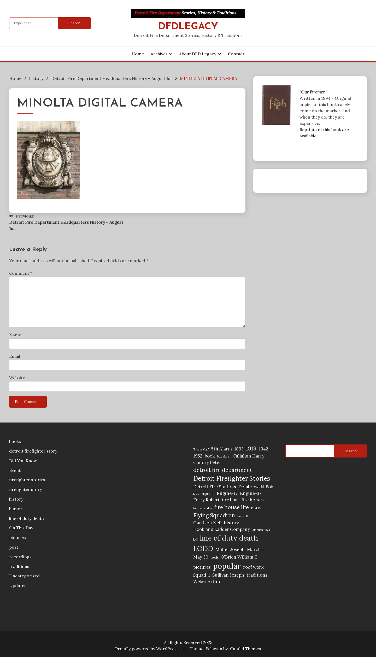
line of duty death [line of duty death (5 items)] (229, 537)
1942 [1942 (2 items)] (263, 449)
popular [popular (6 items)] (227, 566)
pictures (17, 537)
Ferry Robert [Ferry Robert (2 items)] (206, 500)
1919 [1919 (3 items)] (251, 448)
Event (15, 470)
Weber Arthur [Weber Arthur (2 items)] (207, 581)
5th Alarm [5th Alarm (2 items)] (221, 449)
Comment (20, 273)
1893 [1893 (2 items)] (239, 449)
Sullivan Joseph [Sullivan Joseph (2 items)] (228, 575)
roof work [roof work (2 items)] (253, 567)
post (13, 547)
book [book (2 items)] (210, 456)
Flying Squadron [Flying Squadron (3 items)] (214, 515)
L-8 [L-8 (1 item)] (195, 539)
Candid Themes (245, 648)
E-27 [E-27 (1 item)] (196, 494)
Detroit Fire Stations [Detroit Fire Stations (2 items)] (214, 487)
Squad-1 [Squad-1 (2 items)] (201, 575)
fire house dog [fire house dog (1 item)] (202, 508)
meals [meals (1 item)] (214, 557)
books (15, 441)
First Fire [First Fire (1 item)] (257, 508)
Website (17, 377)
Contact (236, 53)
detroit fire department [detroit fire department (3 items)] (222, 469)
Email (14, 356)
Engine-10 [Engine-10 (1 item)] (208, 494)
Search (351, 451)
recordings (20, 556)
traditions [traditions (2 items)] (256, 575)
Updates (17, 585)
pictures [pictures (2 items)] (202, 567)
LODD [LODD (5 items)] (203, 548)
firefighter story (25, 489)
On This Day (21, 527)
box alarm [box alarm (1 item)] (223, 456)
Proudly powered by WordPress (147, 648)
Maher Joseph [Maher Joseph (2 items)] (230, 549)
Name (15, 334)
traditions (19, 566)
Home (138, 53)
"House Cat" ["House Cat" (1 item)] (201, 449)
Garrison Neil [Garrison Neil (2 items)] (207, 523)
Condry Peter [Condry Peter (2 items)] (207, 462)
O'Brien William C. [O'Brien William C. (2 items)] (239, 557)
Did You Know (23, 460)
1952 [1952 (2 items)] (197, 456)
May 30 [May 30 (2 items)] (200, 557)
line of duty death (26, 518)
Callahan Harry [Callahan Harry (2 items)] (249, 456)
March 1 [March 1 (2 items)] (255, 549)
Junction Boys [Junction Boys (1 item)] (261, 530)
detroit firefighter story (33, 451)
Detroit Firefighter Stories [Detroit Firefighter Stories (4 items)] (231, 478)
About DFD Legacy (197, 53)
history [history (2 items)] (231, 523)
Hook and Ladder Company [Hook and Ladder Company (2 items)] (221, 529)
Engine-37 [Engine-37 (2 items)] (250, 493)
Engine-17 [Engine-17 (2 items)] (227, 493)
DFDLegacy (188, 27)
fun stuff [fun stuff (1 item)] (242, 516)
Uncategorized (24, 575)
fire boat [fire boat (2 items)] (230, 500)
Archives (159, 53)
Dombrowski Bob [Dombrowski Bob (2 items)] (255, 487)
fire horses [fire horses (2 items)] (253, 500)
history (16, 499)
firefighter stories (27, 479)
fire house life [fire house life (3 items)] (231, 507)
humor (15, 508)
